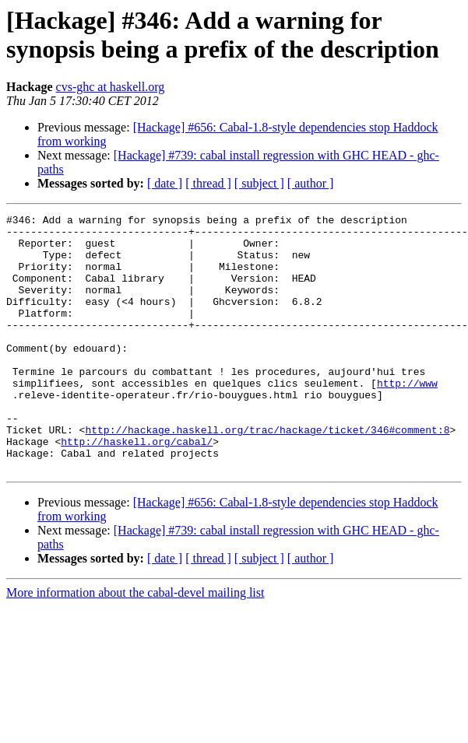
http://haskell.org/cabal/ (137, 488)
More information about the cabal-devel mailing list (135, 643)
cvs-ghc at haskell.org (110, 86)
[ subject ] (259, 183)
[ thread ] (208, 183)
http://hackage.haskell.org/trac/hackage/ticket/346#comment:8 (267, 474)
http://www (407, 418)
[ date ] (164, 183)
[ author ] (310, 183)
